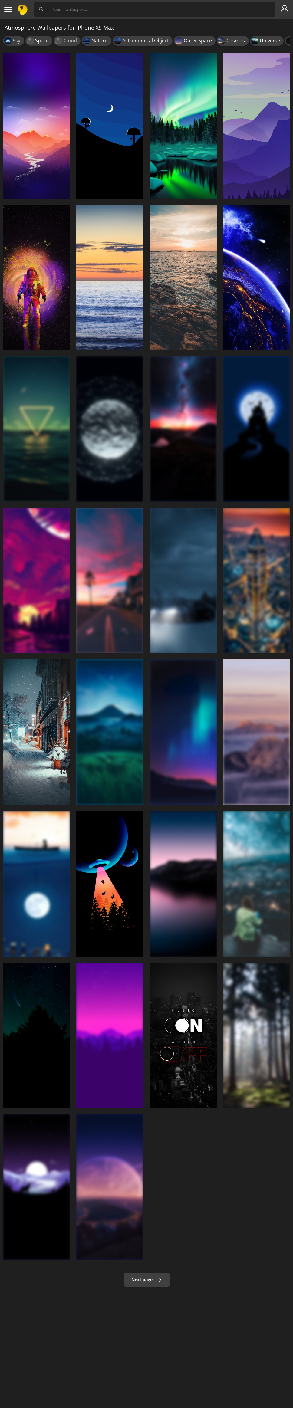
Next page (146, 1279)
